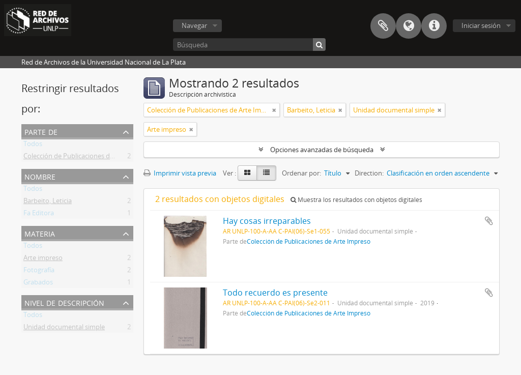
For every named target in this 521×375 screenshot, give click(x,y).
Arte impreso (43, 259)
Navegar (194, 25)
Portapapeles (383, 26)
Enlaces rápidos (434, 26)
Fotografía (38, 271)
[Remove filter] (274, 110)
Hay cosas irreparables (267, 220)
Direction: (369, 173)
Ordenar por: (301, 173)
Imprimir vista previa (179, 173)
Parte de (40, 131)
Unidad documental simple (64, 328)
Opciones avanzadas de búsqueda (322, 149)
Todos (32, 145)
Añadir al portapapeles (489, 221)
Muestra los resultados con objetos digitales (356, 199)
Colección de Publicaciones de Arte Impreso (89, 157)
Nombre (39, 176)
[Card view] (247, 173)
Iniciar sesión (481, 25)
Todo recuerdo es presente (275, 292)
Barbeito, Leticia (47, 202)
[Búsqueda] (249, 44)
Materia (39, 233)
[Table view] (266, 173)
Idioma (408, 26)
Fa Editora (38, 214)
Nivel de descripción (64, 302)
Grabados (38, 284)
